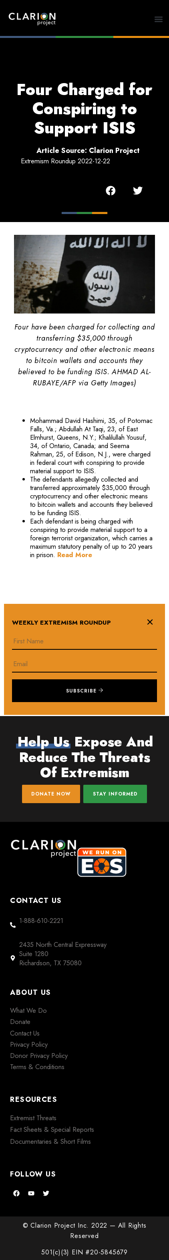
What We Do (28, 1010)
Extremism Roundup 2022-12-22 (65, 161)
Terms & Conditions (37, 1066)
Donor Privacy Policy (39, 1055)
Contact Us (25, 1033)
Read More (74, 555)
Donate (20, 1021)
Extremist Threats (33, 1118)
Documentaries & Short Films (50, 1141)
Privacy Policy (29, 1044)
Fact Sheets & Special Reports (52, 1129)
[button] (158, 19)
